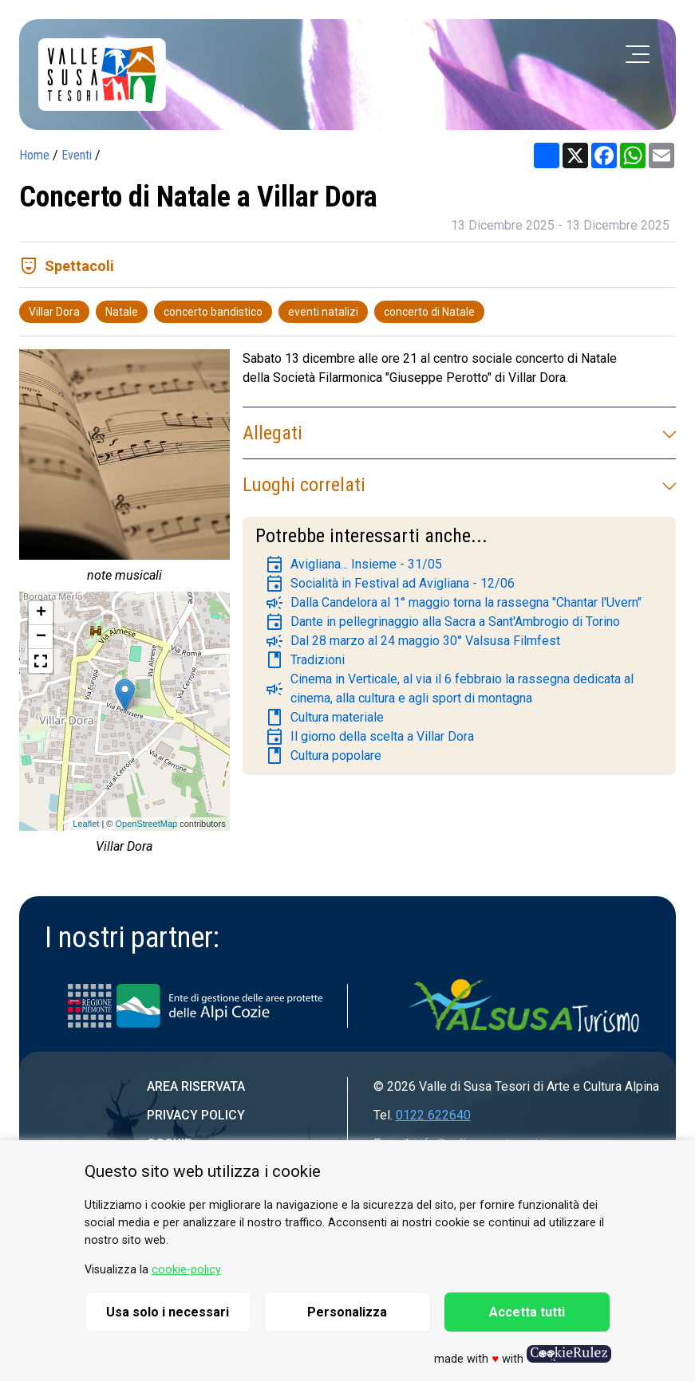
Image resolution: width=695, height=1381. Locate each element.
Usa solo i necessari (167, 1312)
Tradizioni (305, 660)
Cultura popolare (323, 755)
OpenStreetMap (146, 823)
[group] (124, 470)
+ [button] (41, 613)
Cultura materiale (324, 717)
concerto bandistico (213, 311)
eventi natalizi (323, 311)
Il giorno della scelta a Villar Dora (369, 736)
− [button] (41, 637)
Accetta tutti (527, 1312)
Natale (121, 311)
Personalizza (347, 1312)
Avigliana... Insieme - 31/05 (353, 564)
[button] (41, 661)
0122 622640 (433, 1115)
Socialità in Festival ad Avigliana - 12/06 (390, 583)
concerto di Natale (429, 311)
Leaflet (86, 823)
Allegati (459, 433)
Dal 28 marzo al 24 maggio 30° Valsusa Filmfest (412, 641)
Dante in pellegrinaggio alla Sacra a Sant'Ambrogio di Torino (442, 621)
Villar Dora (54, 311)
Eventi (76, 155)
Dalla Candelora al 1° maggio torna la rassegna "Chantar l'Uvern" (453, 602)
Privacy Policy (196, 1115)
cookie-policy (186, 1270)
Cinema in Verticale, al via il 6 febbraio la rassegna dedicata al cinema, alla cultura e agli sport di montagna (449, 688)
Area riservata (196, 1086)
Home (34, 155)
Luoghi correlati (459, 485)
